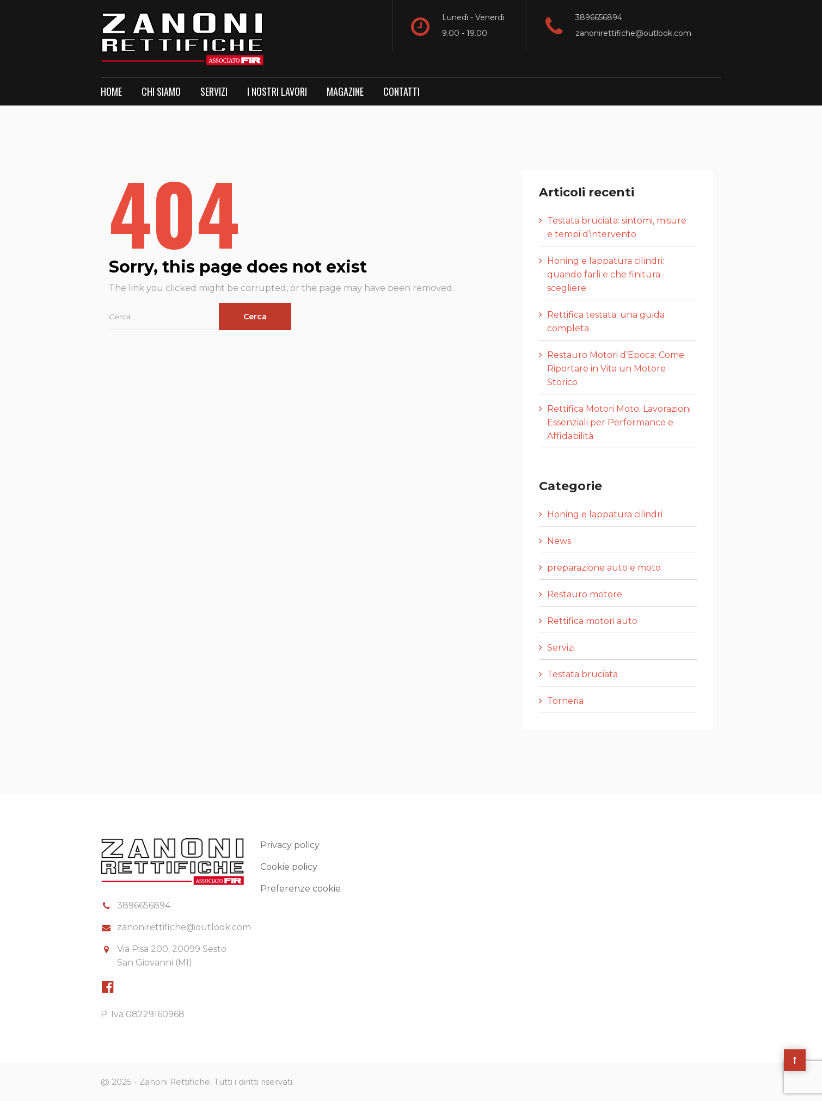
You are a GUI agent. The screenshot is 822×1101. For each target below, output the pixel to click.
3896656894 (598, 17)
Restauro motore (584, 594)
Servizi (214, 91)
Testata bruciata (582, 674)
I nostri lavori (277, 91)
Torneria (565, 701)
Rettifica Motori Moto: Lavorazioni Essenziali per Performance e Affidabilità (619, 422)
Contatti (401, 91)
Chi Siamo (161, 91)
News (559, 541)
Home (111, 91)
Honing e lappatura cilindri (604, 514)
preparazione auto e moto (604, 567)
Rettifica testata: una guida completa (606, 321)
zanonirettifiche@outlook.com (633, 33)
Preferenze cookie (300, 888)
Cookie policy (288, 867)
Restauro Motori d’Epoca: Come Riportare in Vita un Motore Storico (615, 368)
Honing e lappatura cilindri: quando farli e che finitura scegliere (605, 274)
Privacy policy (290, 845)
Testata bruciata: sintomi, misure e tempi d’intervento (616, 227)
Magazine (345, 91)
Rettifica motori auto (592, 621)
